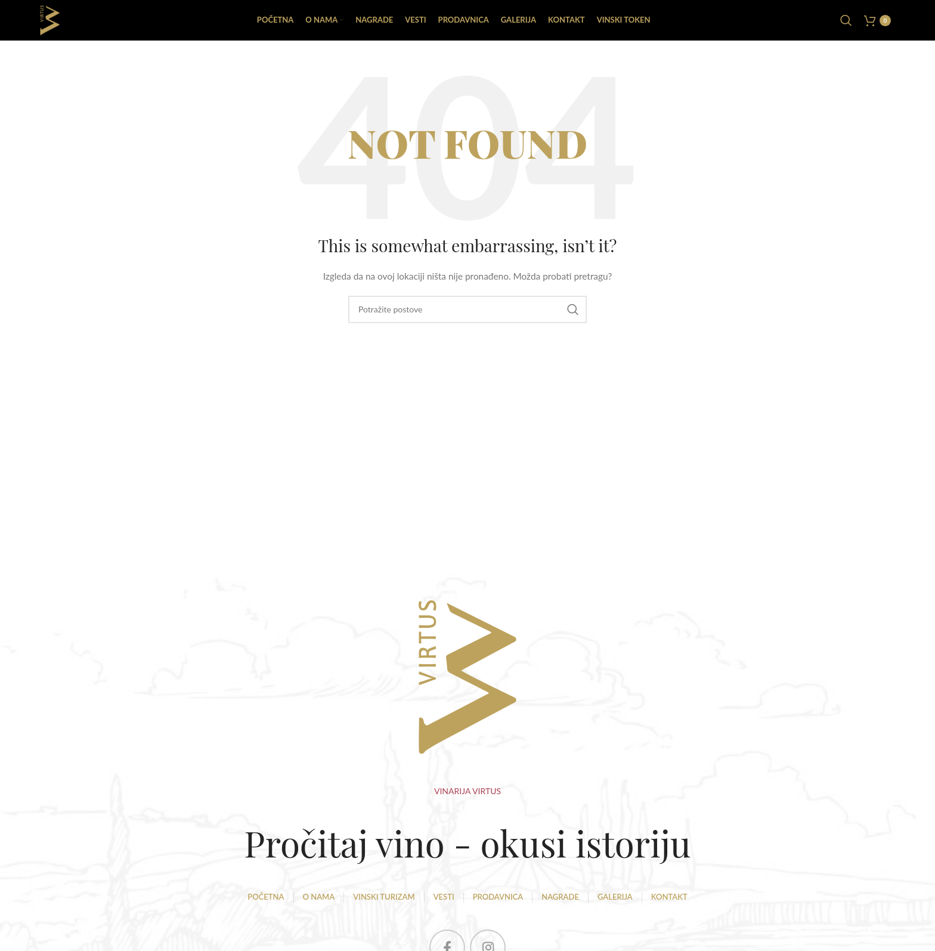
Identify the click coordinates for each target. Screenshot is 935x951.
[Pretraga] (846, 24)
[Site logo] (53, 23)
